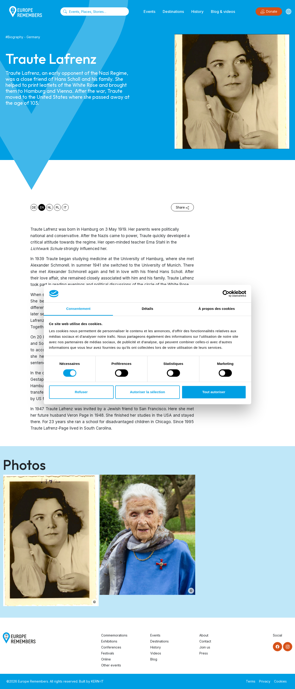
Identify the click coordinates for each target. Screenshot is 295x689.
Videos (155, 653)
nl (49, 207)
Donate (268, 11)
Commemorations (114, 635)
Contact (205, 641)
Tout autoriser (213, 392)
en (42, 207)
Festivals (107, 653)
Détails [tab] (147, 309)
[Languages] (288, 11)
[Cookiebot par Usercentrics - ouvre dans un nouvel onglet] (226, 293)
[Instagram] (287, 646)
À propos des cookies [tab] (216, 309)
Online (106, 659)
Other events (111, 665)
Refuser (81, 392)
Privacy (264, 681)
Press (203, 653)
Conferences (111, 647)
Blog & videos (223, 11)
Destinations (173, 11)
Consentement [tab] (78, 309)
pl (57, 207)
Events (149, 11)
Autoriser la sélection (147, 392)
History (197, 11)
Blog (153, 659)
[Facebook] (277, 646)
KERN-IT (97, 681)
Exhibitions (109, 641)
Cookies (280, 681)
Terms (250, 681)
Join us (204, 647)
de (34, 207)
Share (182, 207)
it (65, 207)
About (203, 635)
